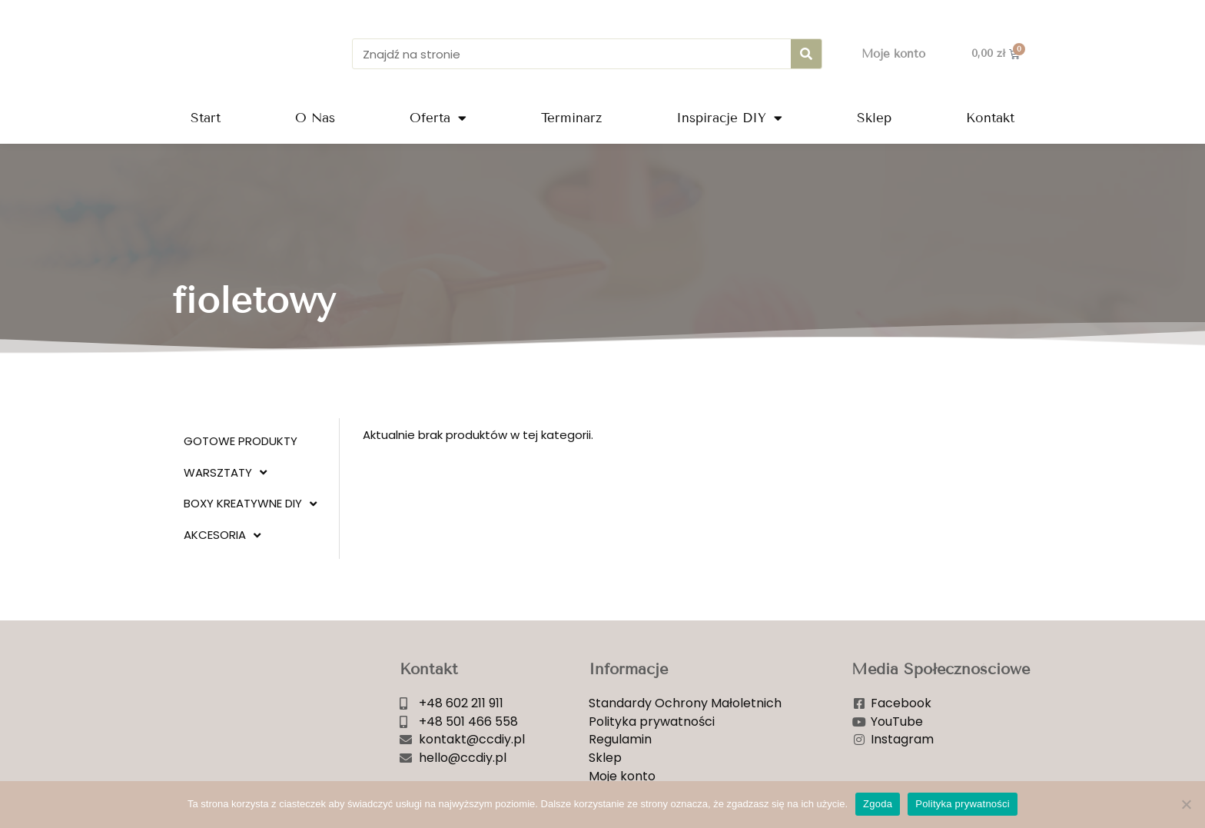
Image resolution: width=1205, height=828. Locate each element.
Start (206, 118)
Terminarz (571, 118)
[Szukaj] (806, 53)
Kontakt (990, 118)
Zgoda (877, 804)
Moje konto (893, 54)
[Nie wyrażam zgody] (1185, 804)
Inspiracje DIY (729, 118)
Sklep (874, 118)
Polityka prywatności (962, 804)
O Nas (315, 118)
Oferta (438, 118)
